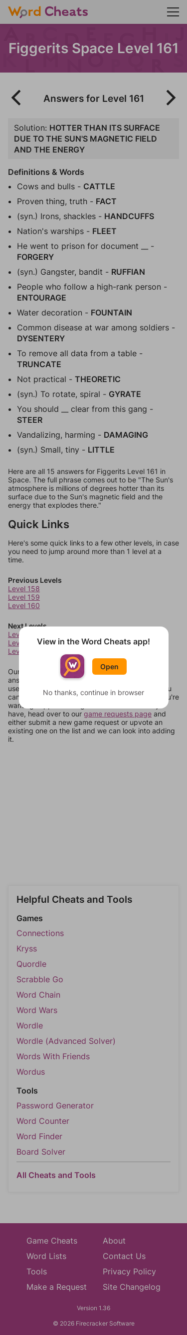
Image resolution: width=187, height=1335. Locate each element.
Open (109, 666)
